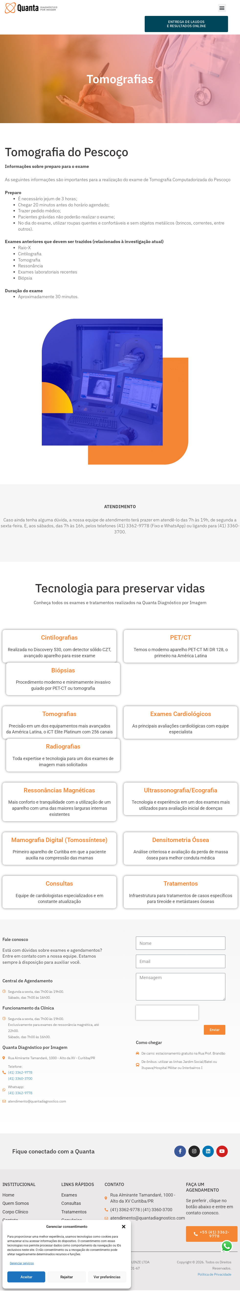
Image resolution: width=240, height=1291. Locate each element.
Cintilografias (59, 637)
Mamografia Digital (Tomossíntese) (59, 840)
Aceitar (26, 1277)
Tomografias (59, 713)
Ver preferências (107, 1277)
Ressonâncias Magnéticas (59, 790)
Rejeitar (66, 1277)
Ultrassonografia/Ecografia (180, 790)
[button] (123, 1226)
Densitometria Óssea (180, 840)
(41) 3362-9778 (20, 1072)
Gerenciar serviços (22, 1263)
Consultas (59, 883)
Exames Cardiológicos (181, 713)
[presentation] (167, 1012)
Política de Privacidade (214, 1275)
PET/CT (181, 637)
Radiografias (63, 746)
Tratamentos (180, 883)
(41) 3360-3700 (20, 1078)
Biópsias (63, 670)
